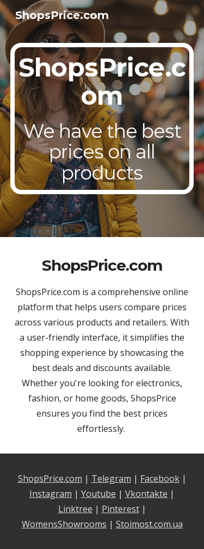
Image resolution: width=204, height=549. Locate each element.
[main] (102, 118)
